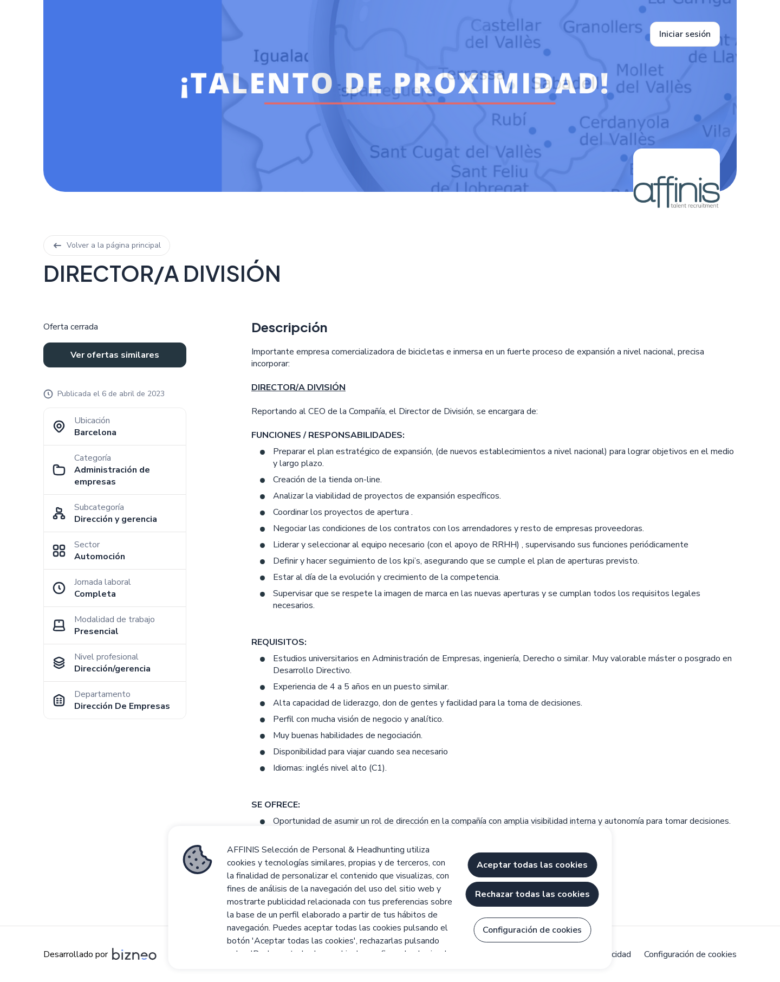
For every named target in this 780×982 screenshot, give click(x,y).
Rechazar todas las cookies (532, 894)
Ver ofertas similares (114, 355)
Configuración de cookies (690, 954)
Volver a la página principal (107, 245)
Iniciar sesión (685, 34)
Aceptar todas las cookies (532, 865)
